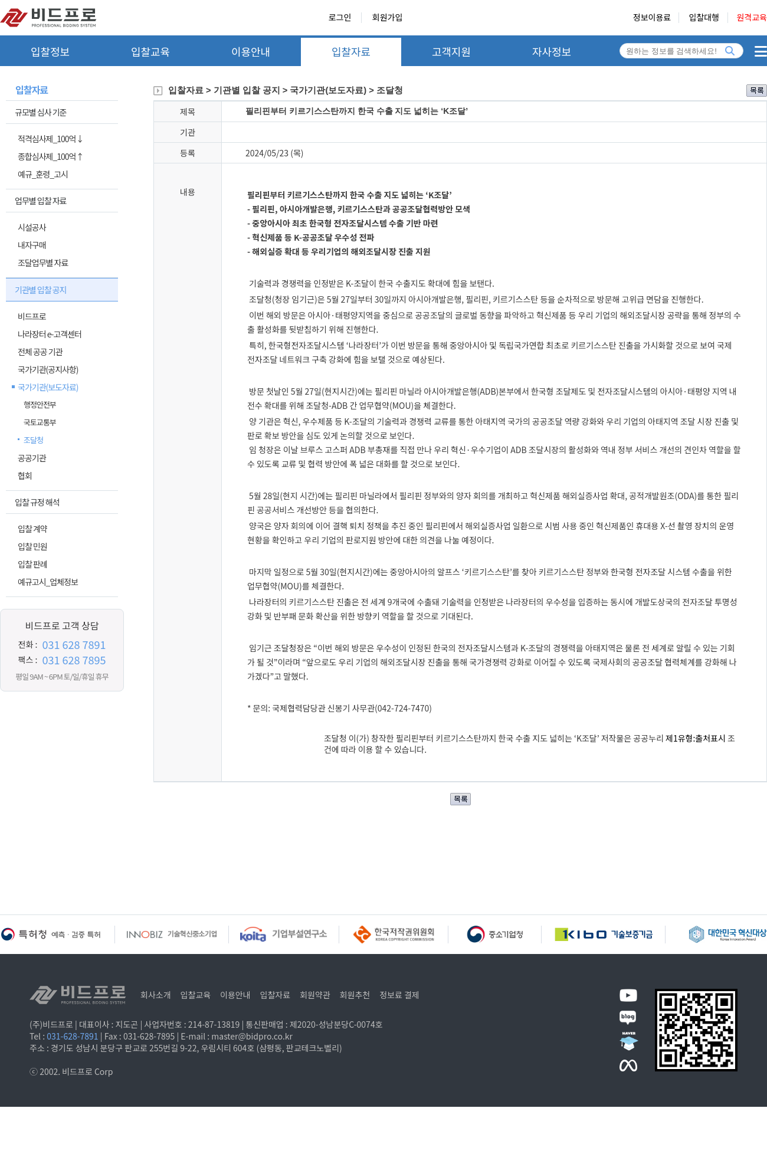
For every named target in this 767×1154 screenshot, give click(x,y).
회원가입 (387, 17)
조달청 (33, 439)
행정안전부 (40, 404)
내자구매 (32, 245)
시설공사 (32, 227)
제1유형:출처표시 (696, 738)
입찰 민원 (32, 546)
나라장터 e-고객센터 (49, 334)
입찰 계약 (32, 529)
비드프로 (32, 316)
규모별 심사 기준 (40, 112)
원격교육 (751, 17)
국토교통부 (40, 422)
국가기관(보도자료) (48, 387)
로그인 (340, 17)
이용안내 (250, 51)
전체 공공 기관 (40, 352)
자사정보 (551, 51)
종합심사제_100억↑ (50, 156)
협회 (25, 475)
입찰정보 (50, 51)
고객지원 (451, 51)
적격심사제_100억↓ (50, 139)
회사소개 (155, 995)
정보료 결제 (399, 995)
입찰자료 (351, 51)
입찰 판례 (32, 564)
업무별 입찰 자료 (40, 200)
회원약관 (315, 995)
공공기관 (32, 458)
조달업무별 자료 (43, 262)
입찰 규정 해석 (37, 502)
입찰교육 (150, 51)
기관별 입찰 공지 (40, 290)
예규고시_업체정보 (48, 582)
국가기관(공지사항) (48, 369)
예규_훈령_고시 (43, 174)
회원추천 (355, 995)
